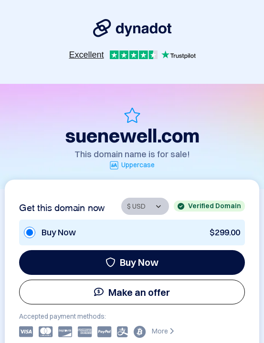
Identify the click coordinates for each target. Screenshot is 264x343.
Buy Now (132, 262)
